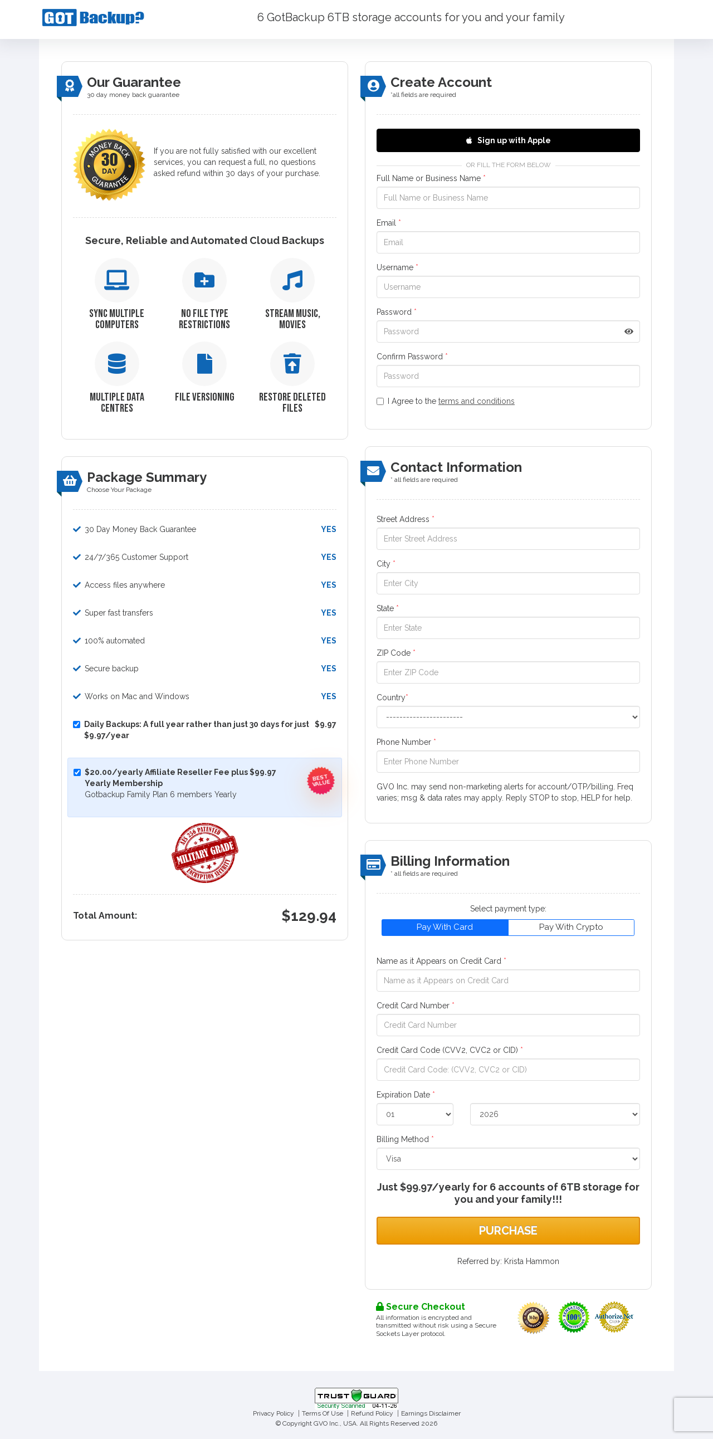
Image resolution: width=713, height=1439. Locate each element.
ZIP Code (396, 652)
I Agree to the (446, 401)
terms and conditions (476, 401)
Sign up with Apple (508, 140)
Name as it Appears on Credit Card (441, 961)
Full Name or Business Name (431, 178)
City (386, 563)
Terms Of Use (322, 1413)
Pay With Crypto (571, 927)
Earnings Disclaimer (431, 1413)
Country (392, 697)
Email (389, 222)
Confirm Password (412, 356)
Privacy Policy (273, 1413)
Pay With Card (445, 927)
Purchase (508, 1230)
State (388, 608)
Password (397, 312)
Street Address (405, 519)
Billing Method (405, 1139)
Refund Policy (372, 1413)
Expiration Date (406, 1094)
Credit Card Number (416, 1005)
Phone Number (406, 742)
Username (397, 267)
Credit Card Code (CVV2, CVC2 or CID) (450, 1050)
